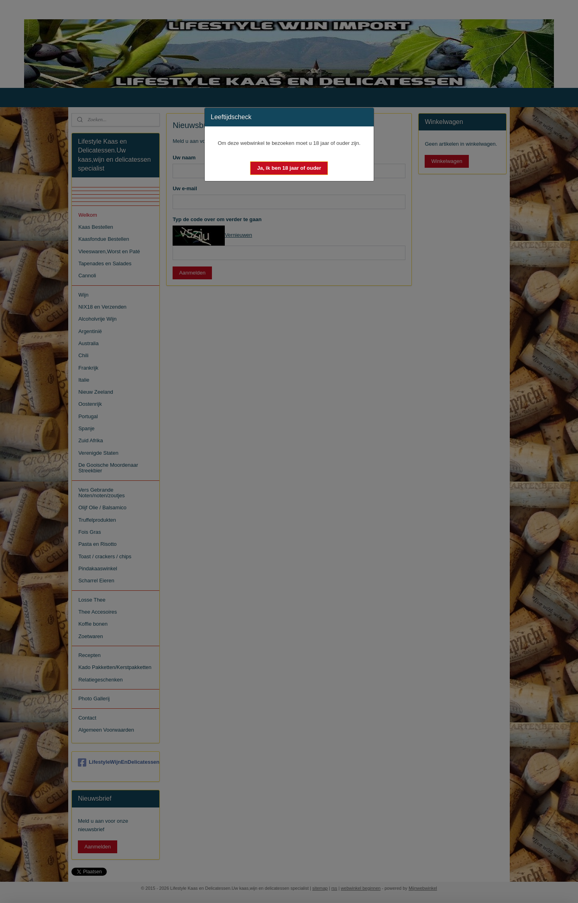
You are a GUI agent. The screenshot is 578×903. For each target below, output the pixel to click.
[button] (289, 168)
